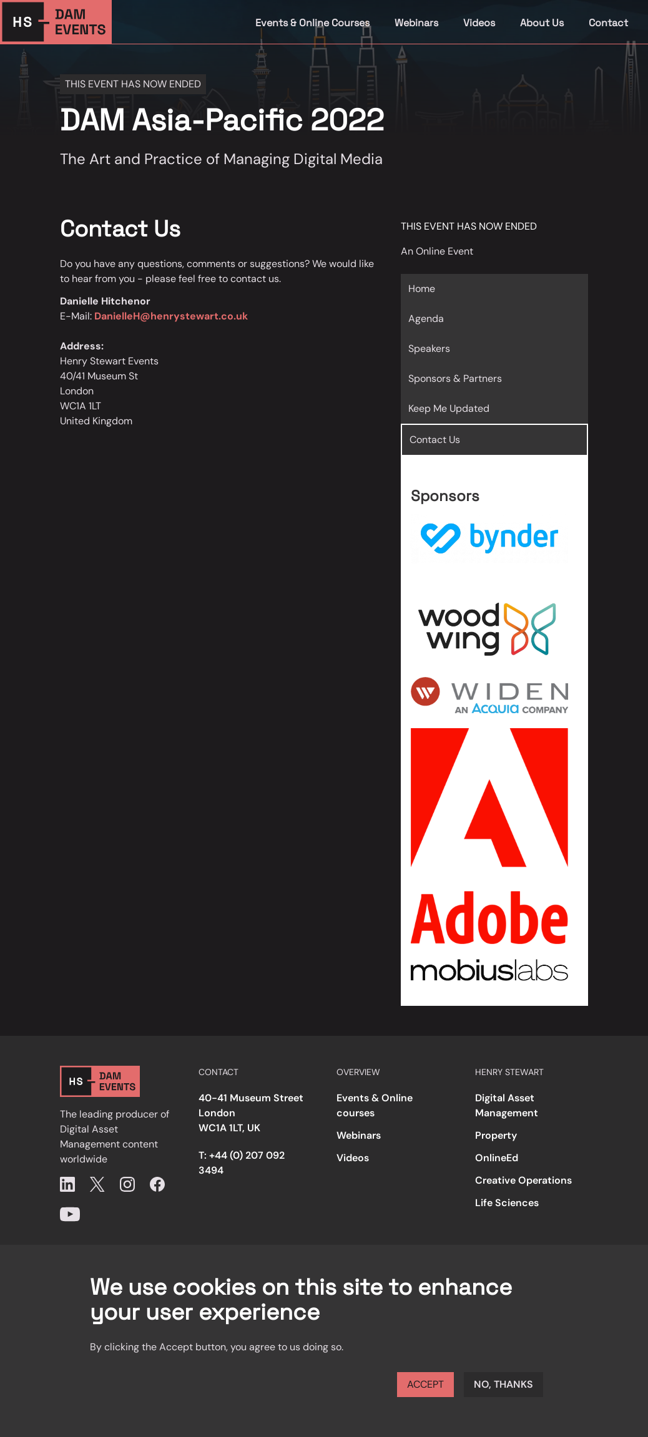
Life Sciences (507, 1202)
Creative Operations (523, 1180)
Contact (608, 22)
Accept (425, 1384)
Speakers (429, 348)
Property (496, 1135)
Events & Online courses (374, 1105)
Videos (479, 22)
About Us (542, 22)
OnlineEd (496, 1157)
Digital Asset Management (506, 1105)
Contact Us (435, 439)
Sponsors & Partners (455, 378)
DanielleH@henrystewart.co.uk (171, 316)
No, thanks (503, 1384)
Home (421, 288)
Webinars (416, 22)
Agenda (426, 318)
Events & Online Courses (312, 22)
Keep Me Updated (448, 408)
